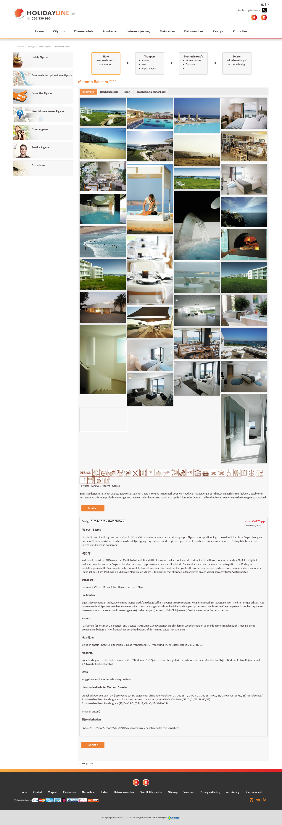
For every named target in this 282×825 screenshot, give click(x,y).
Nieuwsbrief (88, 792)
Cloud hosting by (159, 817)
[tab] (88, 92)
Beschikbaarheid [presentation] (109, 91)
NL (262, 4)
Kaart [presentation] (127, 91)
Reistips (218, 31)
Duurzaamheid (253, 792)
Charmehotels (83, 31)
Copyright (108, 817)
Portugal (31, 46)
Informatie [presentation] (88, 91)
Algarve (95, 485)
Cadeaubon (69, 792)
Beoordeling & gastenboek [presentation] (150, 91)
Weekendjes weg (139, 31)
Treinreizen (167, 31)
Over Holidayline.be (151, 792)
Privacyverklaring (210, 792)
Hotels (21, 46)
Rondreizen (110, 31)
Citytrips (59, 31)
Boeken (93, 508)
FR (269, 4)
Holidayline (118, 817)
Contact (37, 792)
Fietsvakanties (193, 31)
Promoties (240, 31)
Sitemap (173, 792)
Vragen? (52, 792)
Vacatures (188, 792)
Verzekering (232, 792)
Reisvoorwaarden (124, 792)
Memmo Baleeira (62, 46)
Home (39, 31)
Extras (104, 792)
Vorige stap (88, 763)
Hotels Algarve (45, 46)
